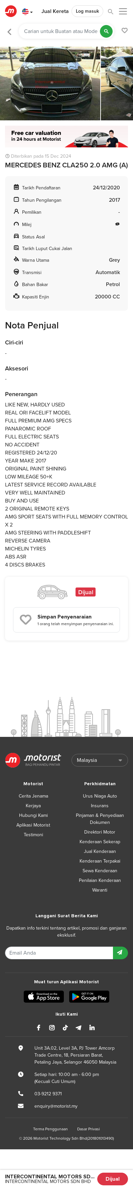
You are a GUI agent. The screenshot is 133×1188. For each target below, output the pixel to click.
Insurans (100, 806)
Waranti (99, 890)
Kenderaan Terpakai (100, 861)
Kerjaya (33, 806)
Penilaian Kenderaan (100, 880)
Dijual (113, 1179)
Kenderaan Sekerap (100, 842)
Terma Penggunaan (50, 1129)
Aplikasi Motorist (33, 825)
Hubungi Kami (33, 815)
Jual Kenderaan (100, 851)
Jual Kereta (55, 11)
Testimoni (33, 835)
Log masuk (87, 11)
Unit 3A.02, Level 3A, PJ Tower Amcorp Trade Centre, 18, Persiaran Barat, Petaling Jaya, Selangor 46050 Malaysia (75, 1055)
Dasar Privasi (88, 1129)
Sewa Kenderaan (100, 871)
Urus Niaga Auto (100, 796)
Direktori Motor (99, 832)
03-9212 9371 (48, 1094)
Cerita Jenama (33, 796)
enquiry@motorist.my (56, 1106)
